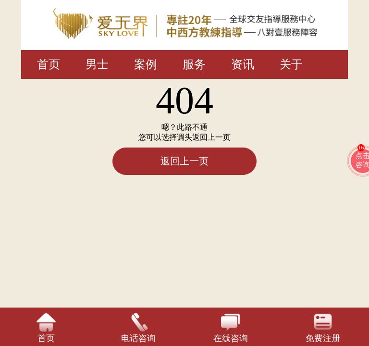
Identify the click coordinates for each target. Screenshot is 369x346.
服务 (194, 64)
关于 (291, 64)
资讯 (242, 64)
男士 (97, 64)
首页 (48, 64)
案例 (145, 64)
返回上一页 (184, 161)
